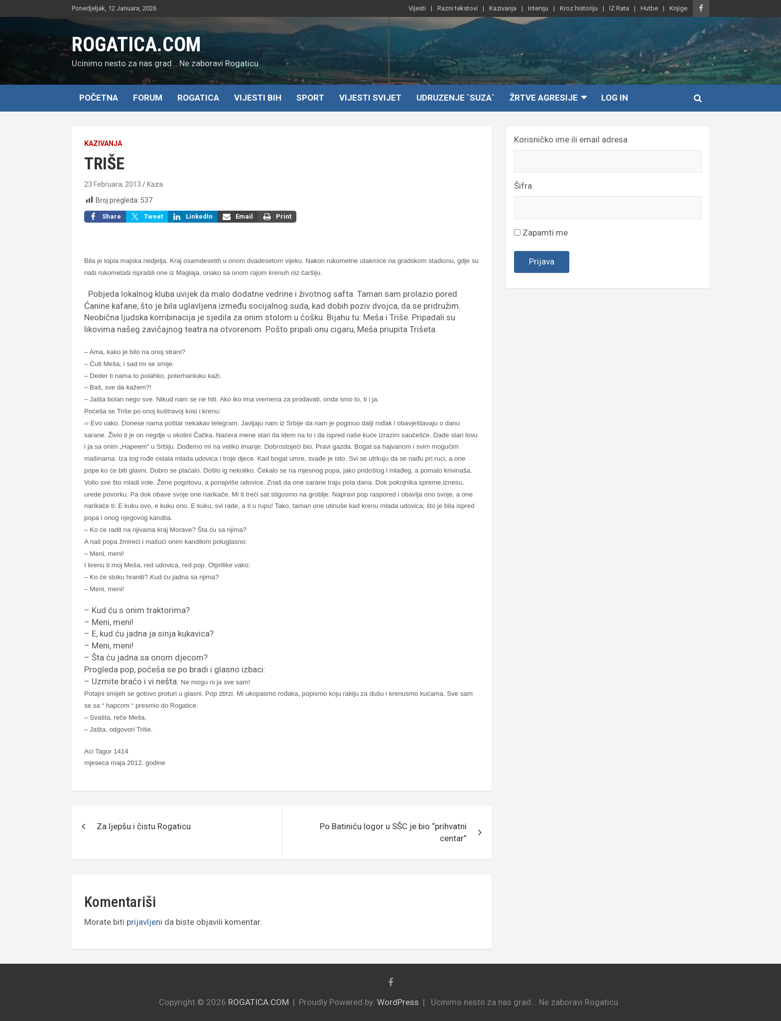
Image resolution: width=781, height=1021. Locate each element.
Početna (98, 98)
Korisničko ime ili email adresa (571, 139)
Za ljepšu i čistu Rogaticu (144, 826)
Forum (147, 98)
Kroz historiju (579, 8)
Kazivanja (503, 8)
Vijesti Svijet (370, 98)
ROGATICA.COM (136, 44)
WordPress (398, 1002)
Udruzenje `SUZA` (455, 98)
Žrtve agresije (544, 98)
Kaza (155, 184)
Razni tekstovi (457, 8)
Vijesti (417, 8)
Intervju (538, 8)
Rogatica (198, 98)
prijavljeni (144, 922)
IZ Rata (619, 8)
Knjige (678, 8)
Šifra (523, 186)
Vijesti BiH (257, 98)
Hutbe (649, 8)
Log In (614, 98)
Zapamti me (541, 233)
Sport (310, 98)
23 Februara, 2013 (112, 184)
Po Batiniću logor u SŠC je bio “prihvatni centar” (393, 832)
